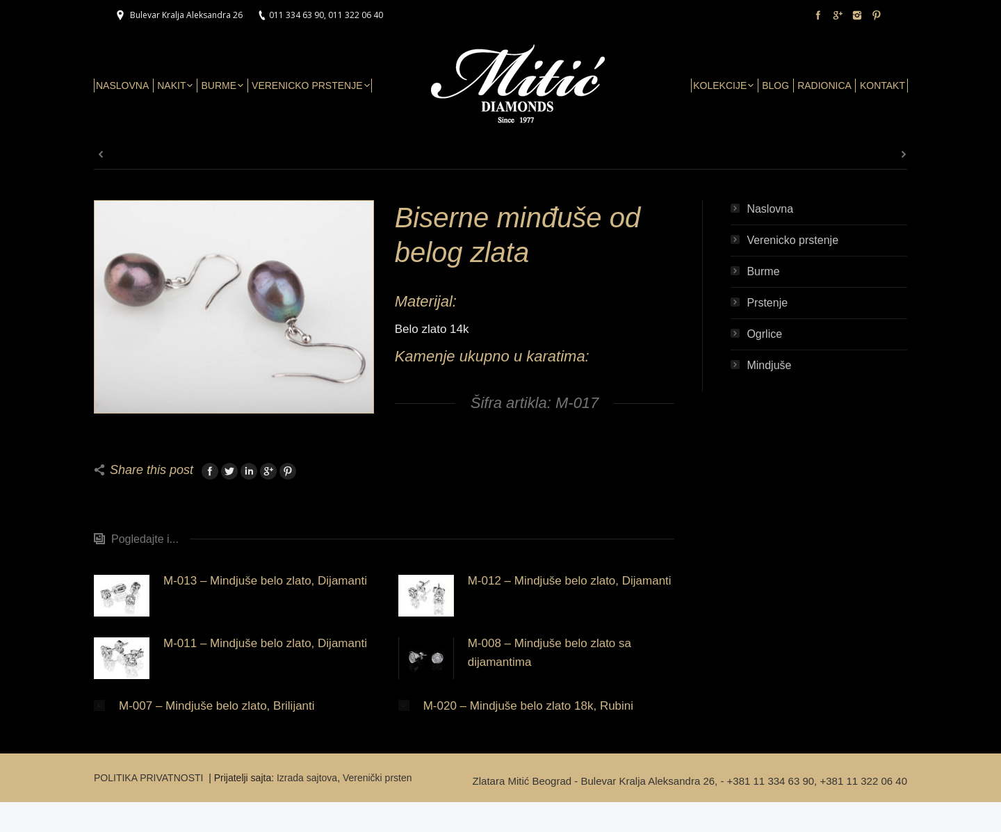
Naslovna (770, 209)
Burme (763, 271)
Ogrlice (764, 334)
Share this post (151, 470)
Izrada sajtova (307, 777)
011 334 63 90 (296, 15)
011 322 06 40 (355, 15)
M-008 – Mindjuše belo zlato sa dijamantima (549, 653)
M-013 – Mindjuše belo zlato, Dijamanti (265, 580)
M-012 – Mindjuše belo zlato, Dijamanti (570, 580)
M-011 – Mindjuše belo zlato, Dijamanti (265, 643)
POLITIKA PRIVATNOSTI (150, 777)
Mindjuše (769, 365)
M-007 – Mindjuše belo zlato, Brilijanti (217, 705)
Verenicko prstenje (792, 240)
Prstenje (767, 303)
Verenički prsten (377, 777)
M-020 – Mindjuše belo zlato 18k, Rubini (528, 705)
